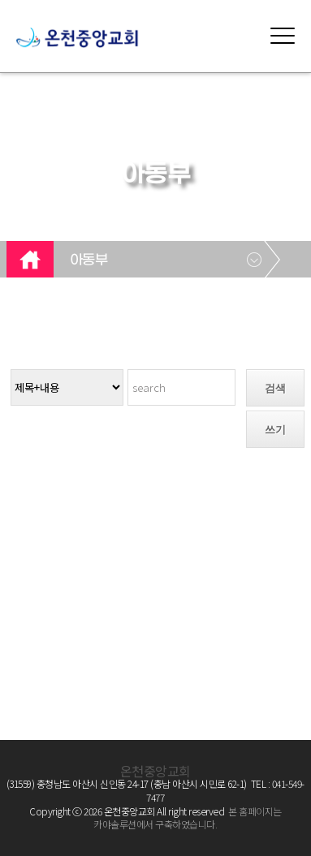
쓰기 (275, 430)
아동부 (89, 260)
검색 (275, 388)
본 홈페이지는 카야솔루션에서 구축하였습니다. (187, 818)
